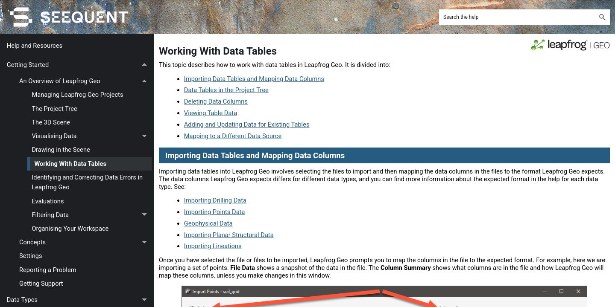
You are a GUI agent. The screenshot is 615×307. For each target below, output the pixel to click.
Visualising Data (92, 136)
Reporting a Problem (47, 270)
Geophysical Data (208, 223)
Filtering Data (92, 215)
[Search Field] (524, 17)
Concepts (85, 242)
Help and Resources (34, 45)
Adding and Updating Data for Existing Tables (247, 124)
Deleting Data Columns (216, 101)
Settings (30, 256)
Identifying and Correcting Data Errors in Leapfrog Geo (87, 182)
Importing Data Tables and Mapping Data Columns (254, 79)
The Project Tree (54, 109)
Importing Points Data (214, 212)
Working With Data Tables (70, 164)
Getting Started (79, 65)
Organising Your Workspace (70, 228)
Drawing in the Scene (61, 150)
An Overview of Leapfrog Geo (85, 81)
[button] (602, 17)
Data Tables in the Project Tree (226, 90)
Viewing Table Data (210, 113)
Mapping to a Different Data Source (233, 136)
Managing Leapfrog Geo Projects (77, 94)
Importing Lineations (213, 246)
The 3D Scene (51, 122)
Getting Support (41, 283)
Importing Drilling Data (215, 200)
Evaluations (48, 201)
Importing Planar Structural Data (229, 235)
